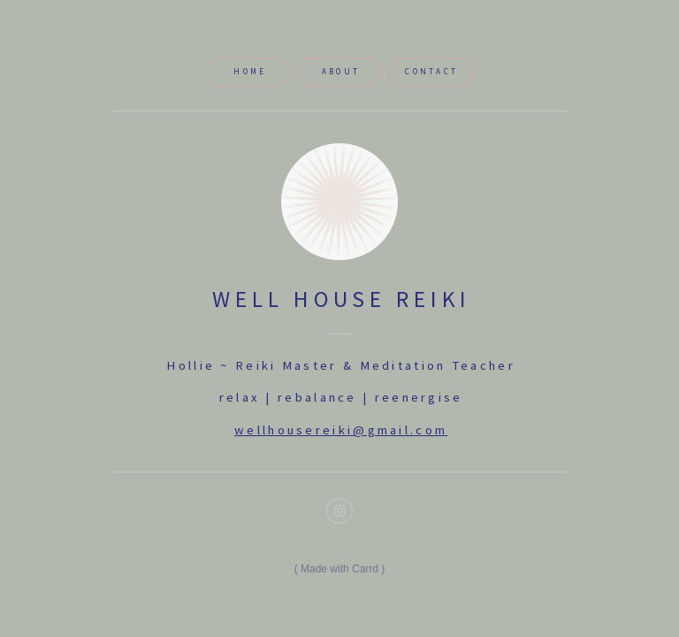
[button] (339, 511)
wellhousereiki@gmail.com (340, 430)
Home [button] (249, 71)
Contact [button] (431, 71)
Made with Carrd (339, 569)
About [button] (341, 71)
